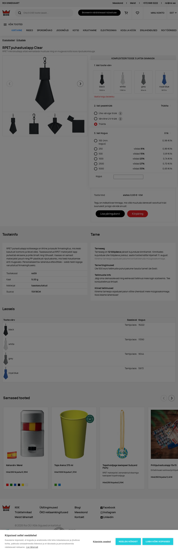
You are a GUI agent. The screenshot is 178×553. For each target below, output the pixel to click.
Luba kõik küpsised (158, 541)
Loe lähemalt (32, 547)
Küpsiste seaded (102, 541)
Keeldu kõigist (128, 541)
